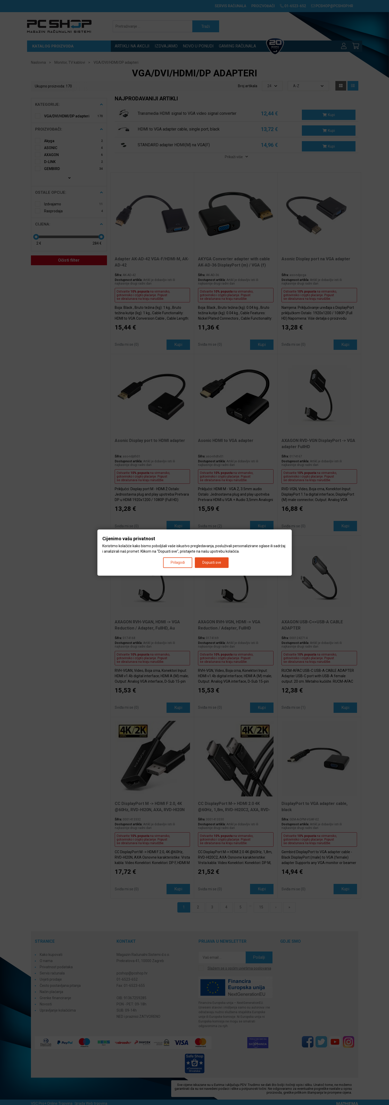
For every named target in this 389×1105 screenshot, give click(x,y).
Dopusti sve (211, 562)
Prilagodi (178, 562)
